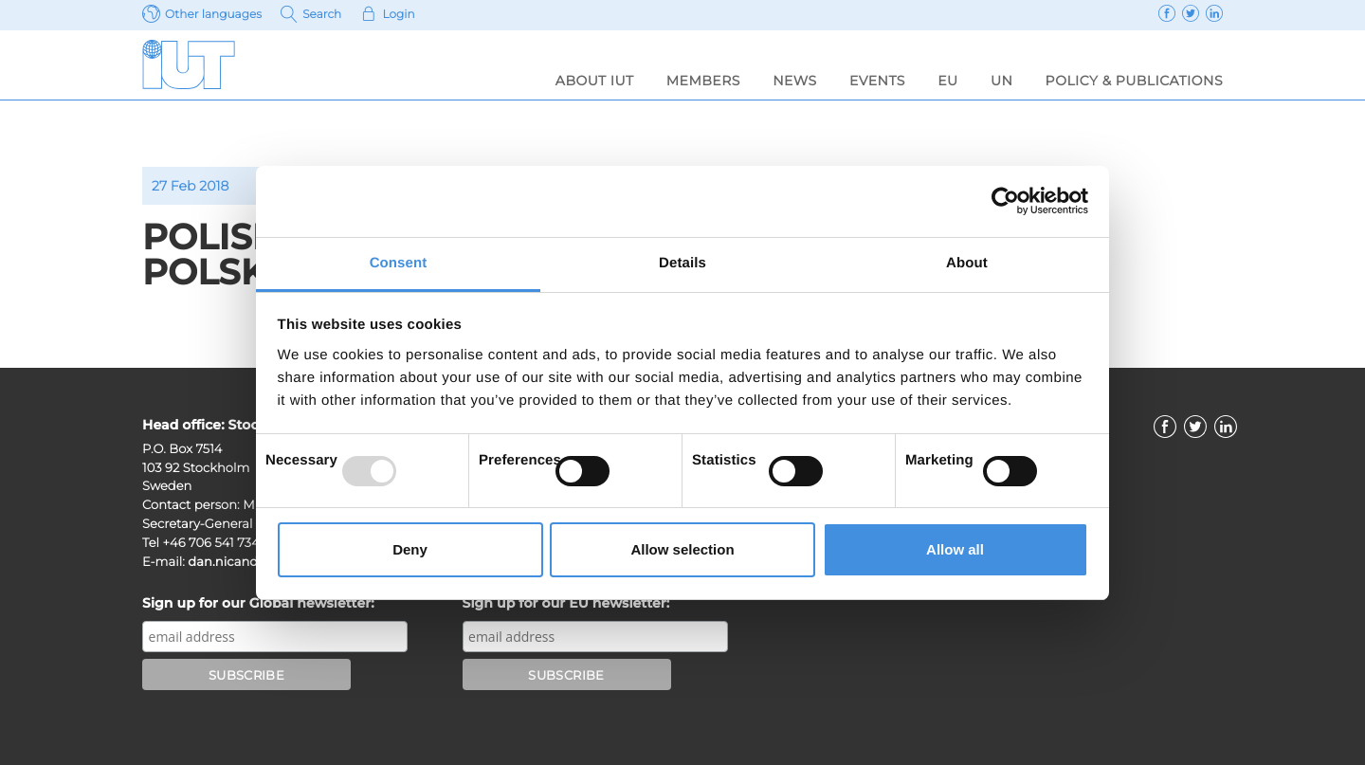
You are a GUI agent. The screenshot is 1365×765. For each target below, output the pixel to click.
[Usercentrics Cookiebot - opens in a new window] (1005, 201)
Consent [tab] (399, 263)
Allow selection (682, 549)
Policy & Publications (1134, 80)
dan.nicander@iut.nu (253, 562)
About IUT (594, 80)
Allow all (955, 549)
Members (703, 80)
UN (1001, 80)
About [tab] (967, 263)
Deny (410, 549)
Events (877, 80)
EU (947, 80)
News (795, 80)
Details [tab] (682, 263)
